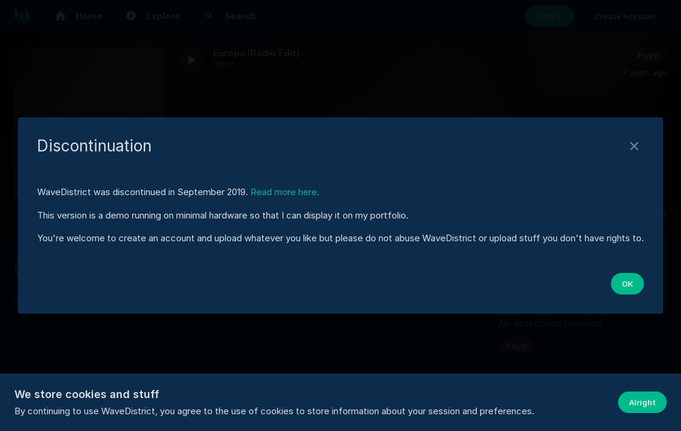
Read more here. (284, 192)
